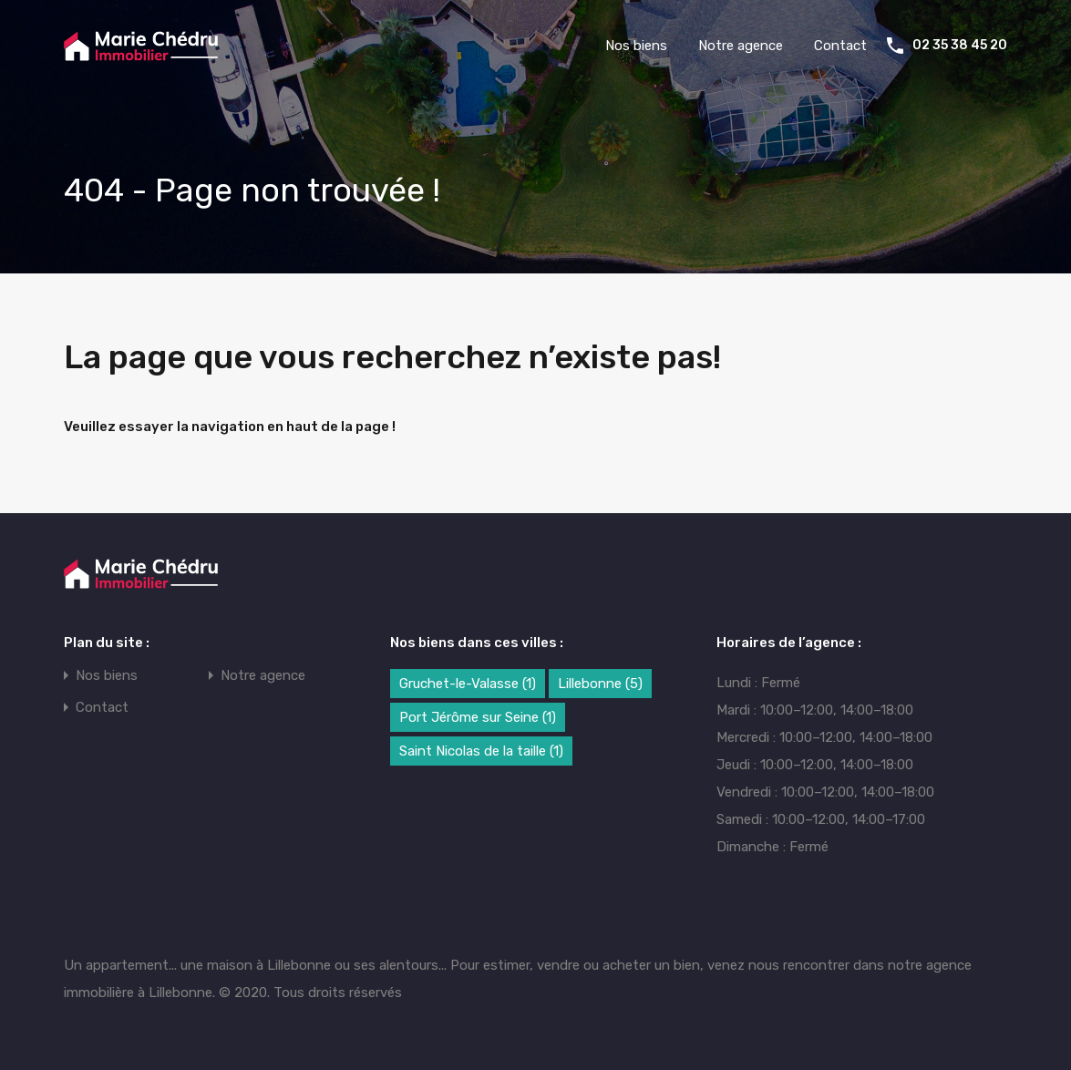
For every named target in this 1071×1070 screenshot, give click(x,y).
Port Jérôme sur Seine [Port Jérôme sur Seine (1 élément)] (477, 717)
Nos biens (636, 45)
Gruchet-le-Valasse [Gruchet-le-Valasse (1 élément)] (467, 683)
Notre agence (740, 45)
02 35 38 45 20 (959, 45)
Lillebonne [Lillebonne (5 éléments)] (600, 683)
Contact (840, 45)
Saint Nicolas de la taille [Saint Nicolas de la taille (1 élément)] (481, 751)
